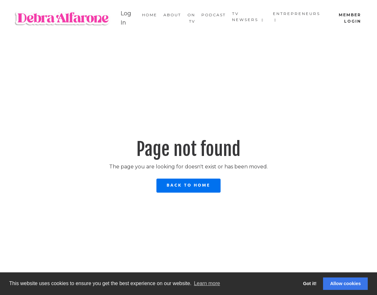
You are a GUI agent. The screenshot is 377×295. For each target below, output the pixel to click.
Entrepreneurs (296, 16)
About (172, 14)
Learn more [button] (207, 283)
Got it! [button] (309, 283)
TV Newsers (248, 16)
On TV (191, 17)
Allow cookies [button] (345, 283)
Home (149, 14)
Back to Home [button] (188, 185)
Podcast (213, 14)
